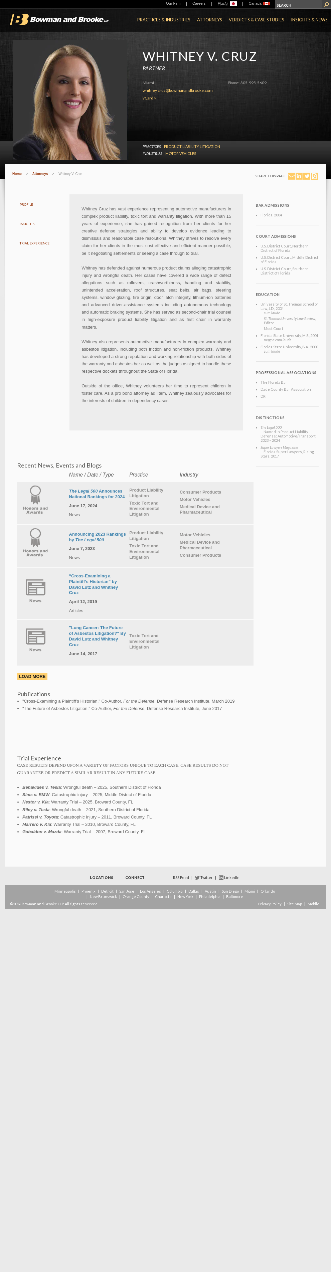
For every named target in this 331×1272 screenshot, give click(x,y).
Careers (198, 3)
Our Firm (173, 3)
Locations (101, 877)
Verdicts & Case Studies (256, 19)
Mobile (313, 904)
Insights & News (309, 19)
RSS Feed (181, 877)
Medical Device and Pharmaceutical (200, 509)
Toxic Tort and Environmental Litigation (144, 509)
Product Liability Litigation (192, 146)
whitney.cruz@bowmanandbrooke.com (178, 90)
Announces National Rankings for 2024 (97, 494)
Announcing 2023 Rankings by (97, 537)
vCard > (149, 98)
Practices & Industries (163, 19)
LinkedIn (231, 877)
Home (17, 174)
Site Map (294, 904)
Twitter (206, 877)
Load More (32, 676)
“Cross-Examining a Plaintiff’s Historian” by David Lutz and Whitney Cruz (93, 584)
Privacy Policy (270, 904)
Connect (135, 877)
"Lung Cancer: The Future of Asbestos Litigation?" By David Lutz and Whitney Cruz (97, 636)
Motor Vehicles (180, 153)
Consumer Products (200, 492)
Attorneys (209, 19)
